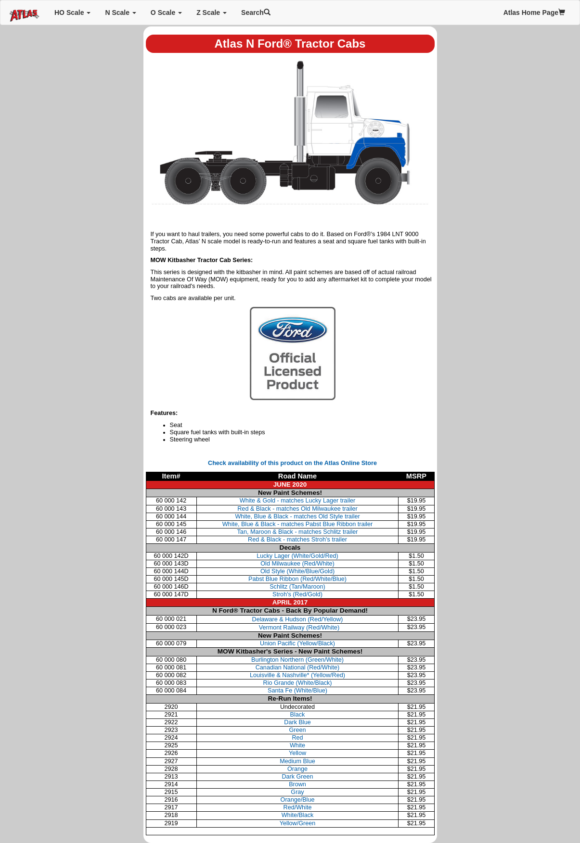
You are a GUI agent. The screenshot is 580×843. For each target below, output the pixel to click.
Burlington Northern (297, 659)
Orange (297, 769)
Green (297, 730)
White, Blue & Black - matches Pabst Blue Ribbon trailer (297, 524)
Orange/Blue (298, 799)
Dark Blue (297, 722)
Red (297, 737)
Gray (297, 792)
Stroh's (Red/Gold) (297, 594)
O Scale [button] (166, 12)
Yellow (297, 753)
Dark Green (297, 776)
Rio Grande (297, 682)
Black (297, 714)
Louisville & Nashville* (297, 675)
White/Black (298, 815)
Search (256, 12)
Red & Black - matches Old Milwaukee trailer (297, 508)
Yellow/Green (298, 823)
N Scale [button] (120, 12)
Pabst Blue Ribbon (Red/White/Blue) (297, 579)
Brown (297, 784)
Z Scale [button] (211, 12)
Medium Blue (297, 761)
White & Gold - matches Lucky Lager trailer (297, 500)
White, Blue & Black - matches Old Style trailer (297, 516)
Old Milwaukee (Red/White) (297, 563)
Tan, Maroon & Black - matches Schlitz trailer (297, 531)
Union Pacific (297, 643)
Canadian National (298, 667)
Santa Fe (297, 690)
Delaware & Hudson (297, 619)
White (297, 745)
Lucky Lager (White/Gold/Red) (297, 556)
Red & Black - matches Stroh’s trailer (297, 539)
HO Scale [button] (72, 12)
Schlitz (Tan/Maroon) (297, 586)
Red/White (298, 807)
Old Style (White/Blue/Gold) (297, 571)
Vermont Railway (298, 627)
